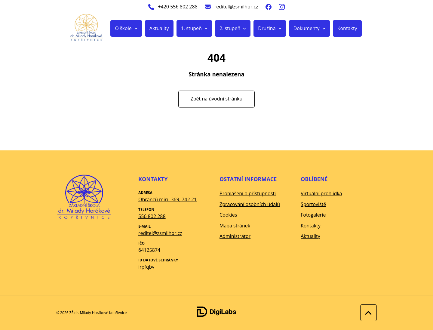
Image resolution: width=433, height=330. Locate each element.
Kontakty (347, 28)
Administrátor (235, 236)
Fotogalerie (313, 214)
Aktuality (159, 28)
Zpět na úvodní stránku (217, 99)
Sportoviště (313, 204)
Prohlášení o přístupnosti (248, 193)
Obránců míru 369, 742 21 (167, 199)
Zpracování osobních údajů (250, 204)
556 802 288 (152, 216)
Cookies (228, 214)
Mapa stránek (235, 225)
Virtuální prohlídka (321, 193)
